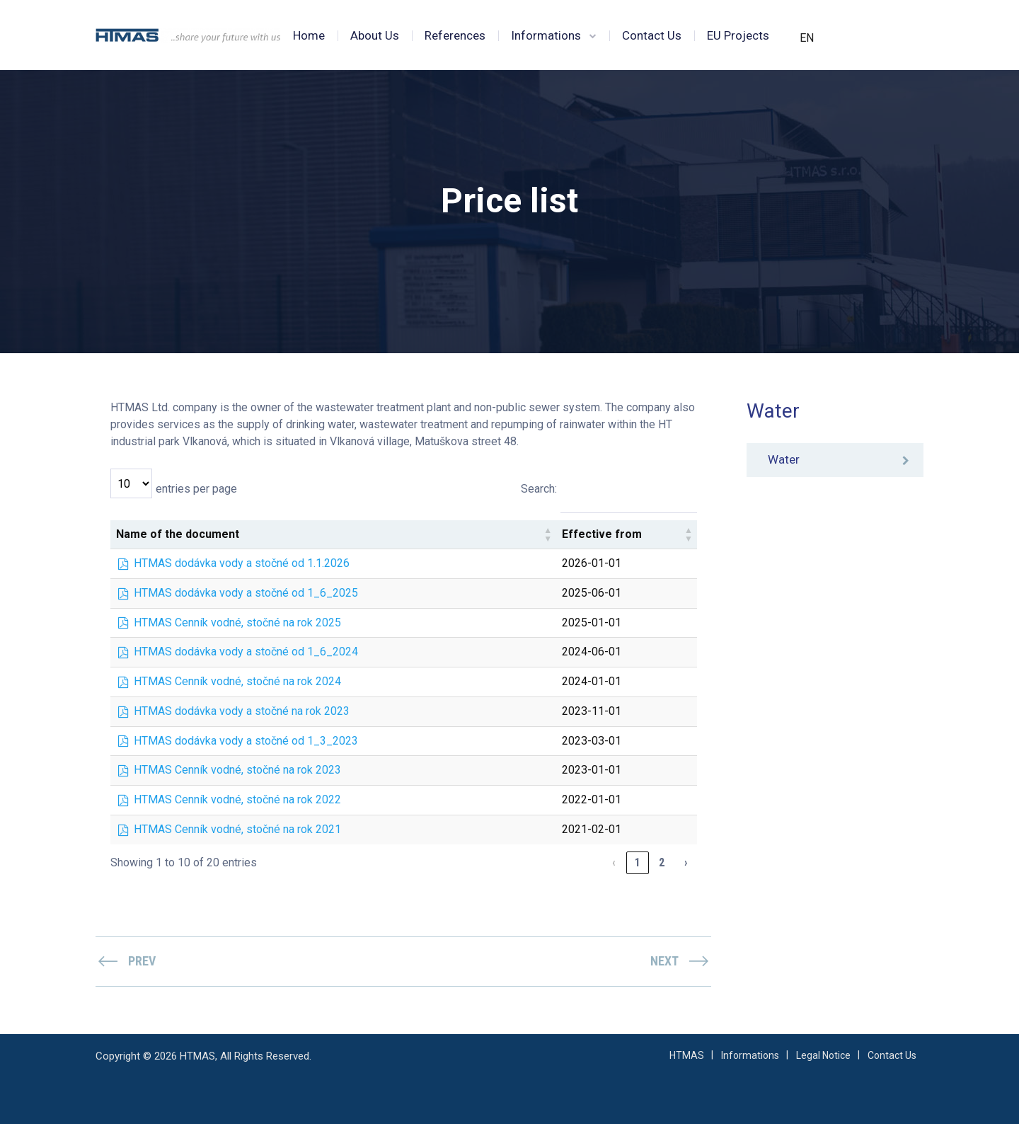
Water (784, 460)
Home (309, 35)
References (455, 35)
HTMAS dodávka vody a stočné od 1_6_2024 (246, 651)
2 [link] (661, 862)
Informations (546, 35)
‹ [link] (614, 862)
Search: (539, 488)
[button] (547, 534)
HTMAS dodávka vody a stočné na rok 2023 (242, 711)
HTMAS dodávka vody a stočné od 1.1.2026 (242, 563)
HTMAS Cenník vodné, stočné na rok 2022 (237, 799)
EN (807, 38)
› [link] (685, 862)
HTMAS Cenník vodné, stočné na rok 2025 (237, 622)
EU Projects (738, 35)
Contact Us (651, 35)
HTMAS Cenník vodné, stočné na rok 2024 (237, 681)
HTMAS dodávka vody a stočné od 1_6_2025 (246, 593)
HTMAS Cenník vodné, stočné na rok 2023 (237, 769)
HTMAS (686, 1055)
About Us (374, 35)
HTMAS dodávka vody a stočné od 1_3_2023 (246, 740)
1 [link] (637, 862)
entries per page (196, 488)
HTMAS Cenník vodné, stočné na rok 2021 (237, 829)
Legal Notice (823, 1055)
